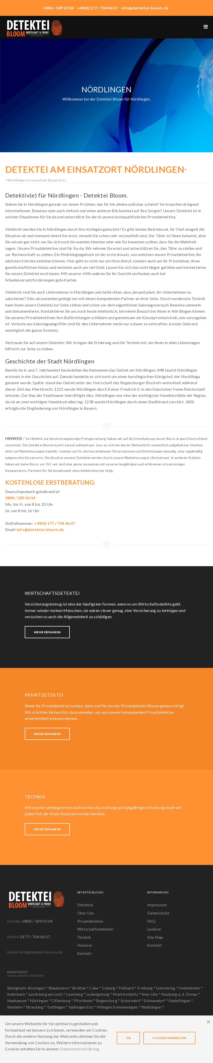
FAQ (151, 921)
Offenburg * (62, 1000)
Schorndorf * (132, 1000)
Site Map (155, 937)
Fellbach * (128, 988)
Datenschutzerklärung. (80, 1048)
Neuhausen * (18, 1000)
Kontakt (84, 953)
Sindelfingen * (180, 1000)
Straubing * (36, 1007)
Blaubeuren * (60, 988)
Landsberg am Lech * (47, 994)
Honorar (84, 945)
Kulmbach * (18, 994)
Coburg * (110, 988)
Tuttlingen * (58, 1007)
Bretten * (80, 988)
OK (128, 1038)
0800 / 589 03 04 (37, 921)
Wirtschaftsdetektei (95, 929)
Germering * (167, 988)
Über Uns (85, 913)
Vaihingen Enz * (82, 1007)
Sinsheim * (16, 1007)
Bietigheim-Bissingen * (27, 988)
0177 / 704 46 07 (35, 936)
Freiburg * (146, 988)
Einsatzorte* (25, 973)
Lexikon (154, 929)
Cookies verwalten (169, 1038)
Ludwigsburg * (99, 994)
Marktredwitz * (127, 994)
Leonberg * (76, 994)
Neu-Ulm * (151, 994)
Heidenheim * (191, 988)
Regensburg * (108, 1000)
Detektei (85, 904)
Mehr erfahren (47, 632)
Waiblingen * (152, 1007)
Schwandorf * (156, 1000)
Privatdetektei (90, 921)
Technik (84, 937)
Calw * (95, 988)
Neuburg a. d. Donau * (180, 994)
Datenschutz (158, 913)
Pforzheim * (85, 1000)
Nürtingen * (40, 1000)
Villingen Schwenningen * (118, 1007)
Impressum (157, 904)
